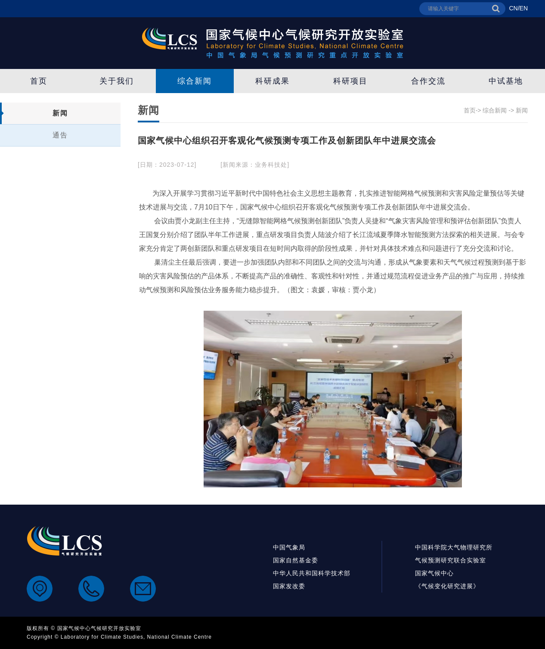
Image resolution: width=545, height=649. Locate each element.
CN (513, 8)
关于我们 (116, 81)
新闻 (60, 113)
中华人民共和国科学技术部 (311, 573)
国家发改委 (289, 586)
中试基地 (506, 81)
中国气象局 (289, 547)
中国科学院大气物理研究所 (453, 547)
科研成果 (272, 81)
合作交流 (428, 81)
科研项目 (350, 81)
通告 (60, 135)
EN (524, 8)
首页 (38, 81)
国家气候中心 (434, 573)
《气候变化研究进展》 (447, 586)
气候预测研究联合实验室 (450, 560)
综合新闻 (194, 81)
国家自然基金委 (295, 560)
